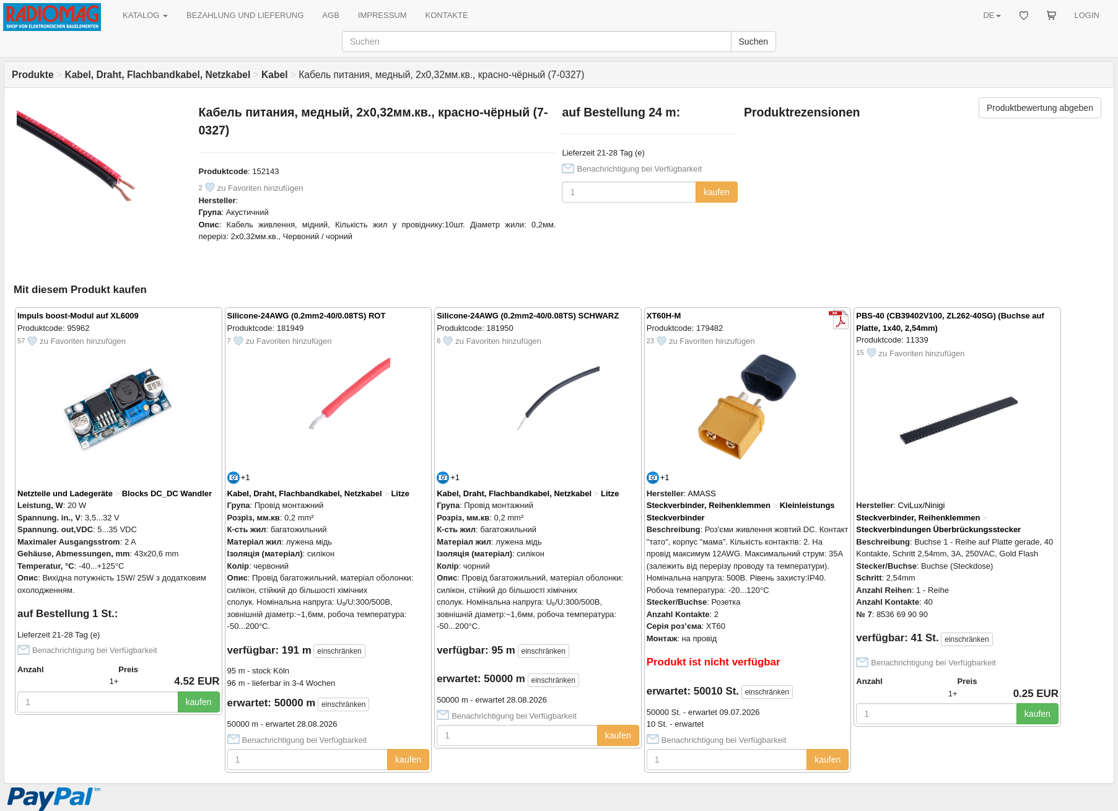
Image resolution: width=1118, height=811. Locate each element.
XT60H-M (664, 315)
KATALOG (145, 15)
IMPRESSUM (382, 15)
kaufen (717, 192)
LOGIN (1087, 15)
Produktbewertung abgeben (1040, 108)
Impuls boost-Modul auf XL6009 (78, 315)
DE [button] (991, 15)
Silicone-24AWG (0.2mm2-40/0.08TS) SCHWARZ (528, 315)
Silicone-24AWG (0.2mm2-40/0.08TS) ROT (306, 315)
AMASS (702, 493)
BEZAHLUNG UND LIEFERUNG (245, 15)
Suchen (753, 41)
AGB (330, 15)
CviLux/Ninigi (921, 505)
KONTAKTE (447, 15)
